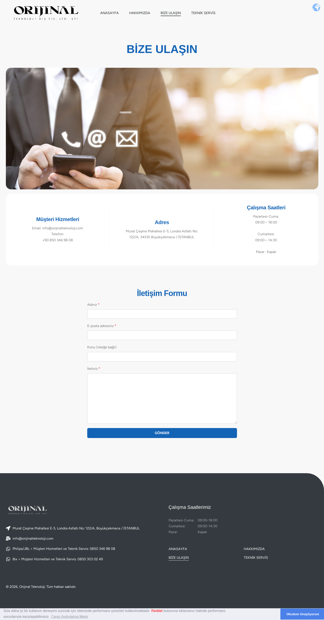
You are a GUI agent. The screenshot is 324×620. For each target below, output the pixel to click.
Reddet (157, 611)
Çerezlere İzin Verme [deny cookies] (258, 614)
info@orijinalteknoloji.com (33, 538)
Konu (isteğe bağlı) (162, 353)
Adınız (162, 311)
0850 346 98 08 (102, 549)
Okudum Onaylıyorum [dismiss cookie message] (302, 614)
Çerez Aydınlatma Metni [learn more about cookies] (69, 616)
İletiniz (162, 395)
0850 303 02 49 (90, 559)
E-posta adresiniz (162, 332)
